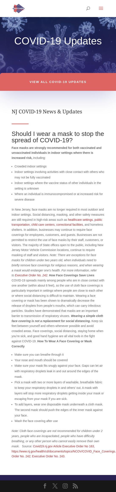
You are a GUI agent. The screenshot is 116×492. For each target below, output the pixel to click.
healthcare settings (80, 219)
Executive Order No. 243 (48, 456)
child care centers (43, 224)
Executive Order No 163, (78, 446)
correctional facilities (69, 224)
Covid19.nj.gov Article (47, 446)
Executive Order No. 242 (31, 275)
